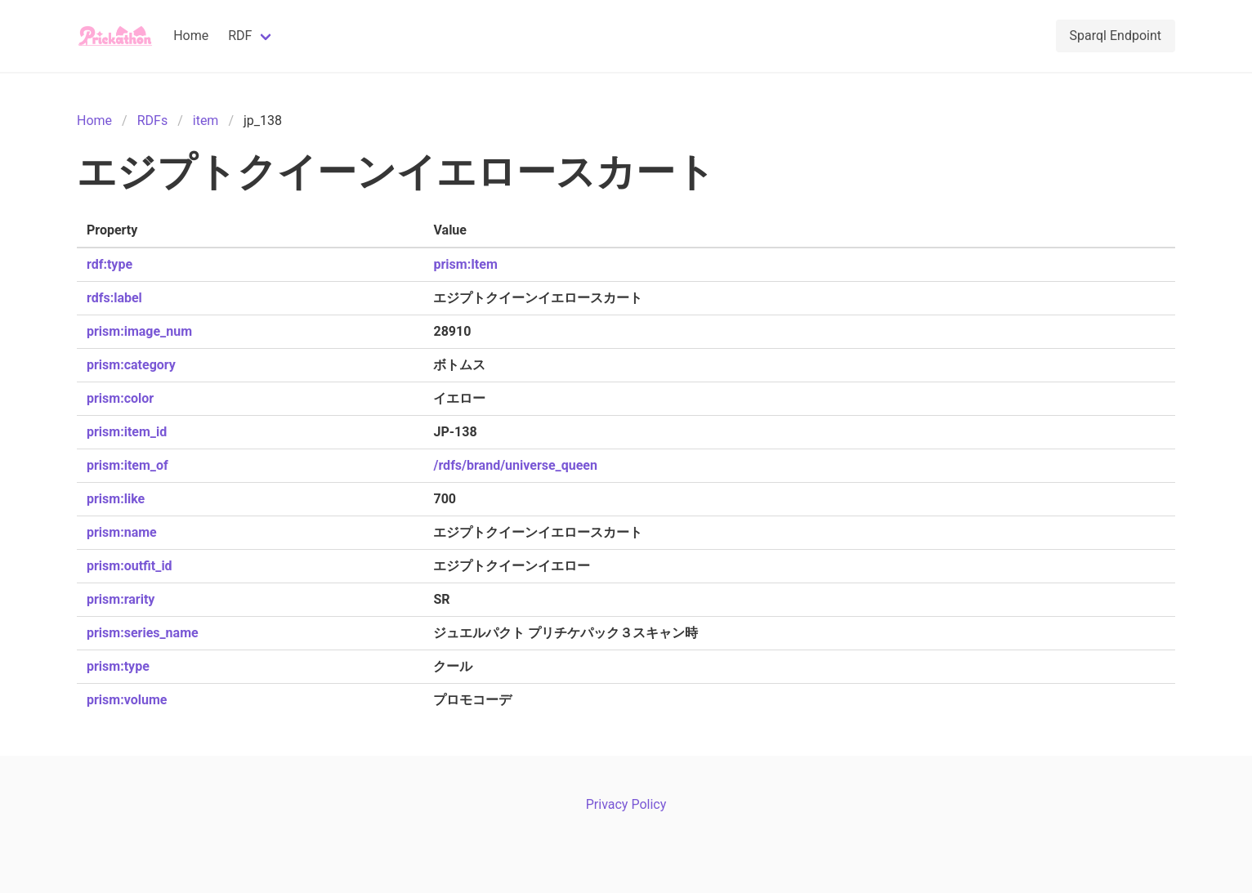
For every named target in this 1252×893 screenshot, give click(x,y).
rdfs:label (114, 298)
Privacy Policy (626, 804)
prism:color (120, 398)
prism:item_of (127, 465)
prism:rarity (120, 599)
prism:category (131, 365)
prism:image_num (139, 331)
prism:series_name (143, 633)
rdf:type (109, 264)
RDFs (152, 120)
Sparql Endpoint (1115, 35)
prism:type (118, 666)
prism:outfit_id (129, 566)
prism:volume (127, 700)
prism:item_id (127, 432)
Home (190, 35)
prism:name (122, 532)
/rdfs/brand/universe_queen (515, 465)
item (206, 120)
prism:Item (465, 264)
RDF (240, 35)
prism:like (116, 499)
